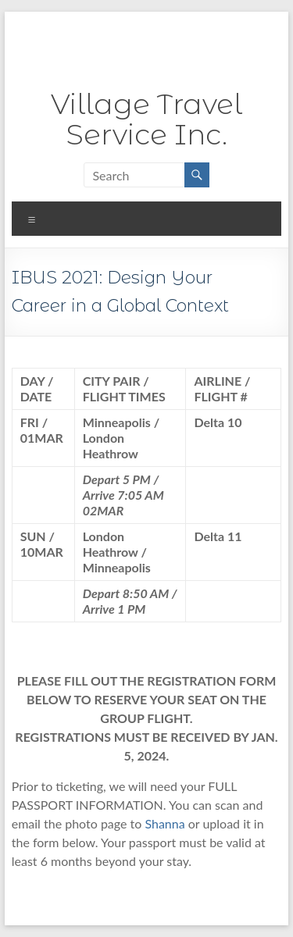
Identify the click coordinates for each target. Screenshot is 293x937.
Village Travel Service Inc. (146, 119)
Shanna (166, 823)
